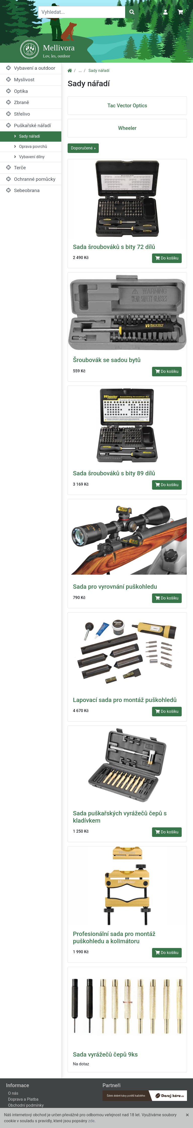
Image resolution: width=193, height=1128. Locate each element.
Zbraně (17, 102)
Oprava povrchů (30, 146)
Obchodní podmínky (26, 1105)
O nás (13, 1093)
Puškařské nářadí (28, 125)
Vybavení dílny (29, 156)
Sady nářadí (27, 136)
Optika (17, 91)
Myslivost (20, 79)
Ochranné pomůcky (30, 179)
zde (91, 1120)
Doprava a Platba (23, 1099)
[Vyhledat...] (81, 12)
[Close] (187, 1115)
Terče (16, 167)
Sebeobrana (23, 190)
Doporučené (82, 148)
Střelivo (18, 114)
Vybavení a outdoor (30, 68)
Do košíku (166, 258)
